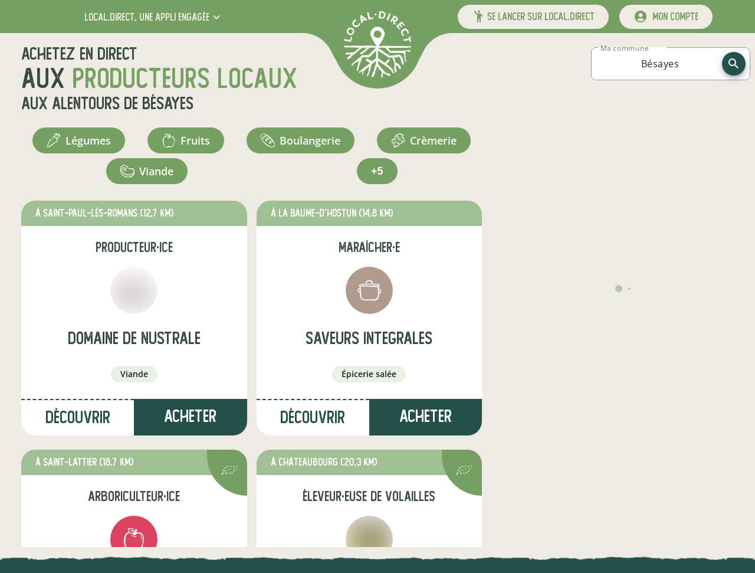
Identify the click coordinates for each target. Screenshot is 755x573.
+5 (377, 171)
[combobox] (660, 64)
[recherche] (734, 64)
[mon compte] (666, 17)
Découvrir (77, 417)
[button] (154, 17)
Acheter (190, 416)
